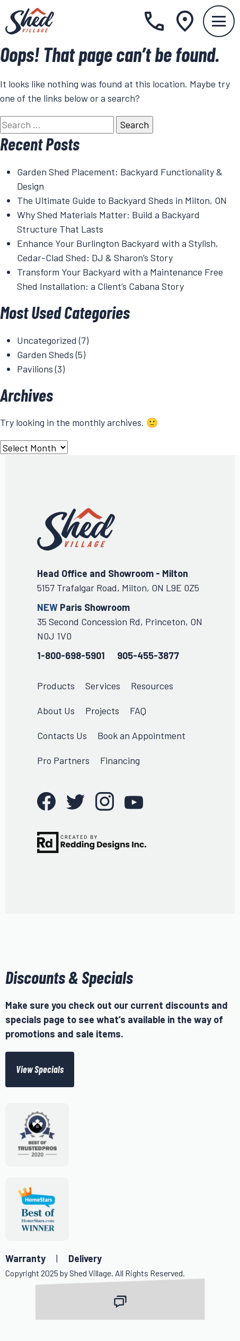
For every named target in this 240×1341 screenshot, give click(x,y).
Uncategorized (47, 340)
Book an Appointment (141, 735)
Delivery (85, 1258)
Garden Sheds (45, 354)
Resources (152, 685)
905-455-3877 (148, 655)
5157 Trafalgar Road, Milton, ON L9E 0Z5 (118, 587)
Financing (120, 760)
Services (102, 685)
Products (56, 685)
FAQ (138, 710)
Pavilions (35, 369)
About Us (56, 710)
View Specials (40, 1069)
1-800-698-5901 (71, 655)
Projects (102, 710)
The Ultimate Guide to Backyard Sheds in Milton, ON (122, 200)
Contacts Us (62, 735)
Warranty (25, 1258)
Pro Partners (63, 760)
